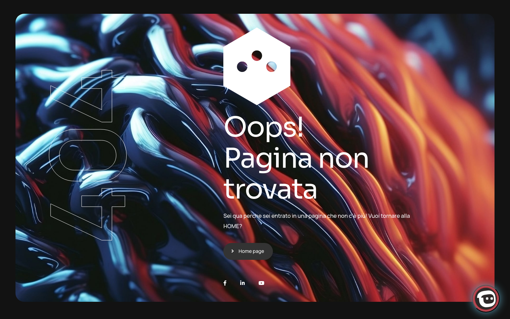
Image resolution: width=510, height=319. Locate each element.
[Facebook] (224, 283)
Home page (251, 251)
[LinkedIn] (242, 283)
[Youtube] (261, 283)
